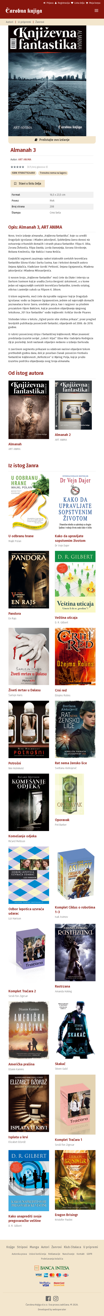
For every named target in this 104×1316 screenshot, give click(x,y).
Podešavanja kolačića (52, 1258)
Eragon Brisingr (66, 1215)
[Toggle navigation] (96, 11)
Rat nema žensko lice (71, 763)
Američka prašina (21, 1064)
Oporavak (62, 820)
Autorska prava (19, 1254)
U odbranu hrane (21, 536)
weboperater (59, 1309)
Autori (9, 22)
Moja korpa (93, 3)
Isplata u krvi (18, 1137)
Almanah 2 (63, 435)
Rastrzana (62, 986)
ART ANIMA (24, 159)
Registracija (62, 3)
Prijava (48, 3)
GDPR (89, 1254)
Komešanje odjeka (22, 836)
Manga (34, 1247)
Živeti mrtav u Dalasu (24, 690)
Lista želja (77, 3)
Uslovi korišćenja (37, 1254)
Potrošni (14, 763)
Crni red (61, 690)
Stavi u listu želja (27, 183)
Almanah (15, 444)
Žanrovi (39, 22)
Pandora (14, 614)
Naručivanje (68, 1254)
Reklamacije (54, 1254)
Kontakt (80, 1254)
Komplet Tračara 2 (22, 991)
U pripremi (24, 22)
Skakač (60, 1064)
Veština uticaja (66, 618)
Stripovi (22, 1247)
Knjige (10, 1247)
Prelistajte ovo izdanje (52, 140)
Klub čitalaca (72, 1247)
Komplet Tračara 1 (68, 1140)
